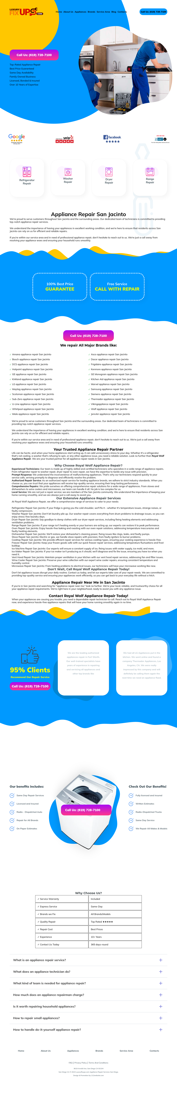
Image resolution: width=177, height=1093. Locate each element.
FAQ (71, 1063)
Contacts (122, 11)
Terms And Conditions (98, 1063)
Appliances (80, 11)
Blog (113, 11)
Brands (91, 11)
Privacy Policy (81, 1063)
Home (59, 11)
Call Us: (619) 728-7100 (153, 11)
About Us (68, 11)
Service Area (103, 11)
